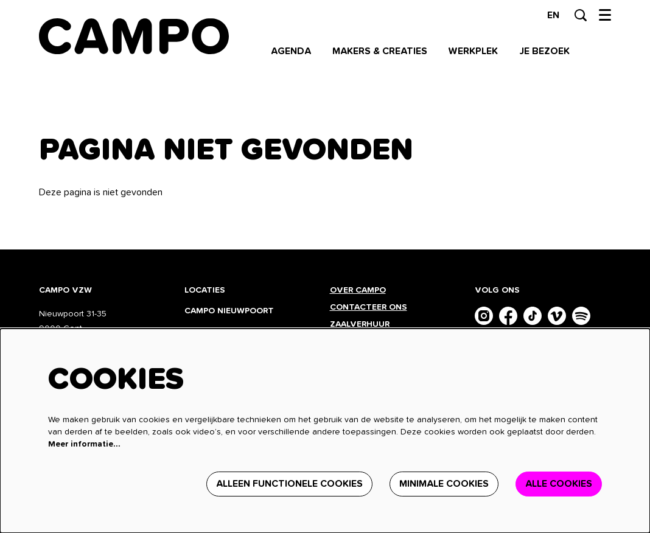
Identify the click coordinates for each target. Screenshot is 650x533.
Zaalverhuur (361, 324)
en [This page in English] (553, 15)
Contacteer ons (368, 307)
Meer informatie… (84, 444)
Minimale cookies (444, 484)
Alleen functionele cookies (289, 484)
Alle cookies (558, 484)
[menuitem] (291, 51)
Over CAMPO (358, 290)
